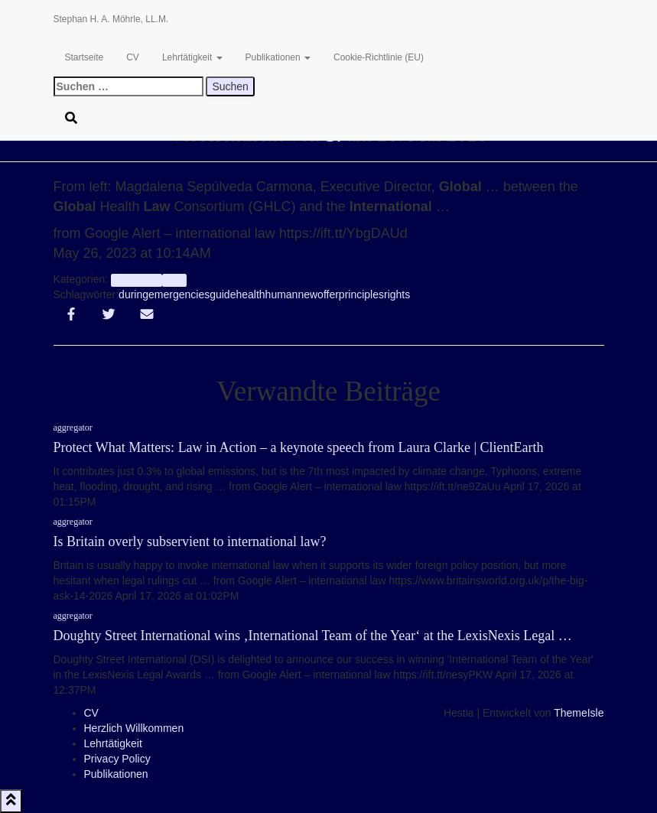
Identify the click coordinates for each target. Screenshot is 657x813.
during (133, 294)
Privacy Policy (117, 759)
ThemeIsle (578, 713)
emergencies (179, 294)
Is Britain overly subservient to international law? (190, 541)
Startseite (84, 57)
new (307, 294)
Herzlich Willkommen (134, 728)
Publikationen (278, 57)
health (250, 294)
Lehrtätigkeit (192, 57)
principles (361, 294)
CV (132, 57)
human (281, 294)
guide (223, 294)
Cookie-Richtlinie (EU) (378, 57)
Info (175, 280)
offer (328, 294)
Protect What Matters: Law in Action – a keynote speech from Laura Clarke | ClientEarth (299, 447)
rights (397, 294)
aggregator (136, 280)
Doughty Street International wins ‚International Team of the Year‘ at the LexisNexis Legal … (313, 635)
